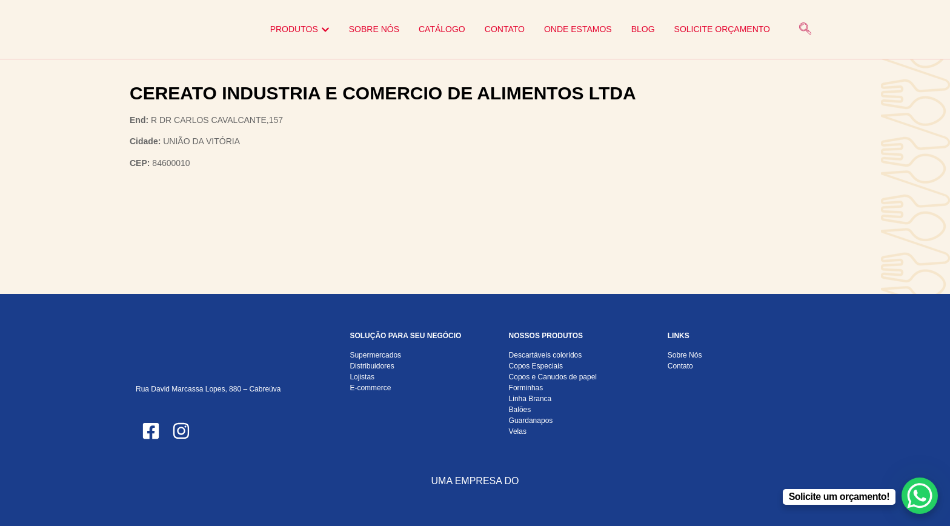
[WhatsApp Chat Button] (920, 496)
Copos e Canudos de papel (553, 377)
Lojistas (362, 377)
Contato (680, 366)
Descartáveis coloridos (545, 355)
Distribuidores (372, 366)
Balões (520, 409)
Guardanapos (531, 420)
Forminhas (526, 388)
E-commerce (370, 388)
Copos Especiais (536, 366)
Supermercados (375, 355)
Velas (517, 431)
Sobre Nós (685, 355)
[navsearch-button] (805, 30)
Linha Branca (530, 398)
